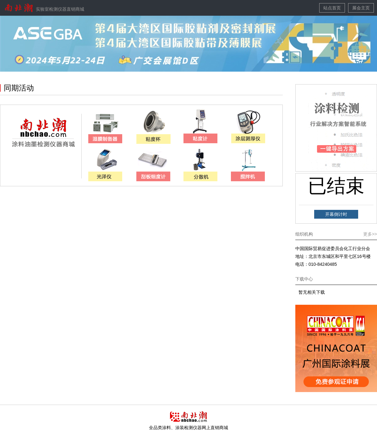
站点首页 (332, 7)
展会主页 (361, 7)
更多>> (370, 234)
